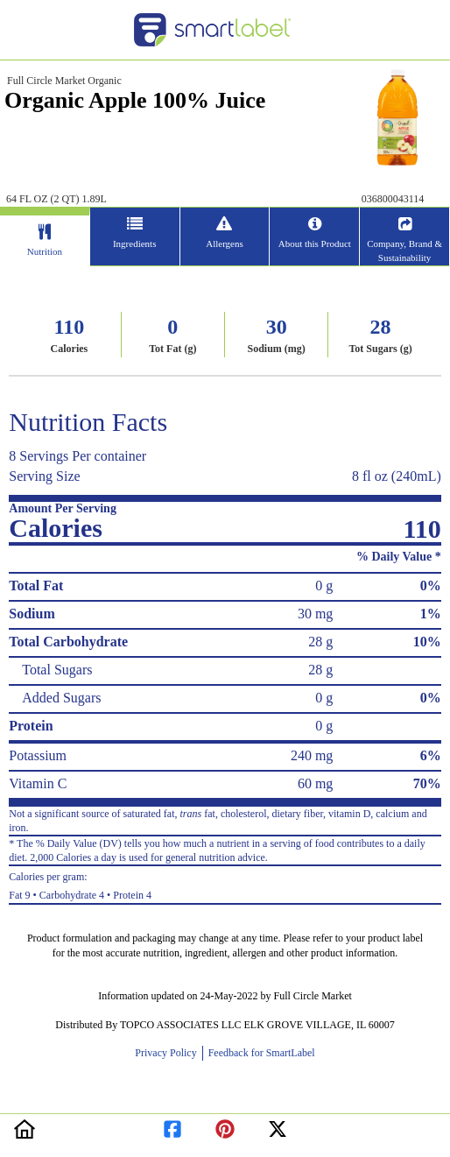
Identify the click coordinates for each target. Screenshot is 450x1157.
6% (430, 755)
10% (427, 641)
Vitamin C (38, 783)
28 (380, 326)
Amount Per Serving (62, 508)
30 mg (315, 613)
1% (430, 613)
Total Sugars (57, 669)
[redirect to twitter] (277, 1126)
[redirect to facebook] (172, 1126)
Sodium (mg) (276, 348)
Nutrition (44, 251)
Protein (31, 725)
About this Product (314, 243)
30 (276, 326)
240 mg (312, 755)
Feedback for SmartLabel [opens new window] (260, 1053)
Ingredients (134, 243)
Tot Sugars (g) (379, 348)
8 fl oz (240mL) (396, 476)
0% (430, 585)
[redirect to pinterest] (225, 1126)
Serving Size (44, 476)
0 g (324, 585)
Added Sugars (61, 697)
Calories (69, 348)
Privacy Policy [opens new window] (168, 1053)
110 (69, 326)
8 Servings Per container (77, 455)
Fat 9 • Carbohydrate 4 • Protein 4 (224, 883)
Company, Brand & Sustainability (404, 250)
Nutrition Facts (88, 421)
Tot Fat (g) (172, 348)
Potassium (38, 755)
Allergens (224, 243)
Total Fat (36, 585)
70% (427, 783)
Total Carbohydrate (68, 641)
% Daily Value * (398, 556)
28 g (320, 641)
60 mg (315, 783)
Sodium (31, 613)
